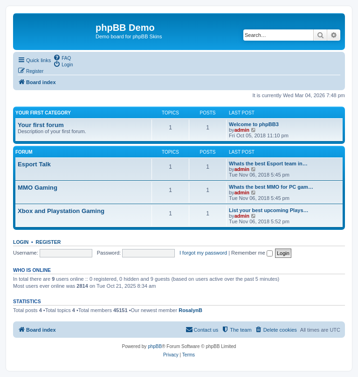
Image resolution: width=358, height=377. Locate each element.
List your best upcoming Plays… (269, 210)
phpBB (155, 346)
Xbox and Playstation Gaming (61, 210)
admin (241, 130)
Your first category (43, 112)
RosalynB (190, 310)
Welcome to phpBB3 (254, 124)
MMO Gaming (37, 187)
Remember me (252, 253)
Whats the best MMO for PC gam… (271, 187)
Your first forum (41, 124)
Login (20, 242)
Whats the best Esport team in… (268, 163)
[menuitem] (62, 57)
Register (48, 242)
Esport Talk (34, 164)
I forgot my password (203, 253)
